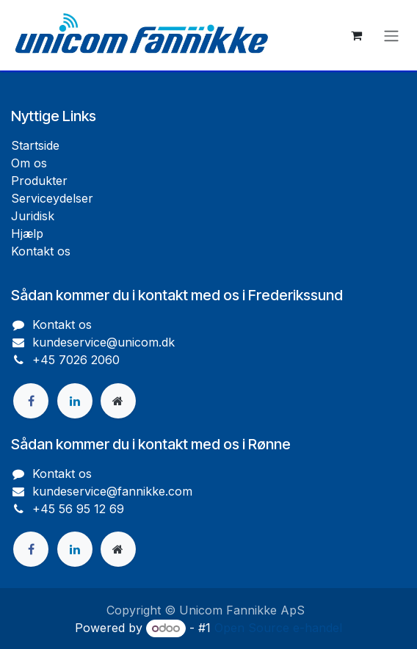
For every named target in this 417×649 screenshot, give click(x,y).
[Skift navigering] (391, 35)
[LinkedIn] (75, 400)
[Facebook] (30, 400)
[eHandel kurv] (356, 35)
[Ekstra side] (118, 400)
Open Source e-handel (278, 627)
